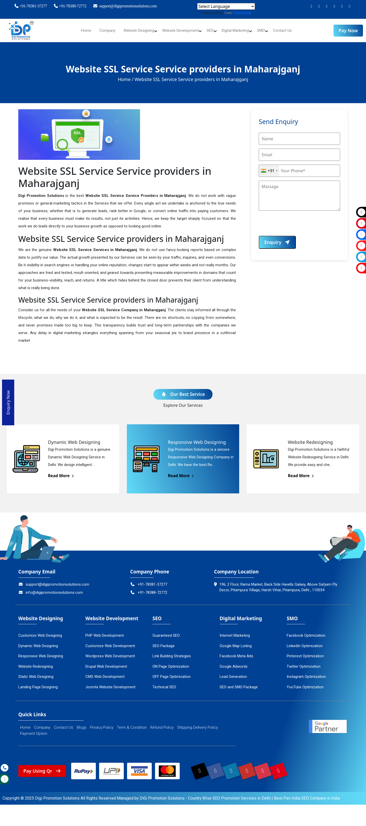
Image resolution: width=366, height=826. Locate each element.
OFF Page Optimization (171, 673)
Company (101, 30)
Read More (61, 472)
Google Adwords (234, 663)
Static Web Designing (35, 673)
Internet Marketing (235, 632)
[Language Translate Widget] (226, 6)
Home (79, 30)
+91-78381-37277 (30, 6)
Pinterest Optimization (305, 652)
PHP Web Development (104, 632)
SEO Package (163, 642)
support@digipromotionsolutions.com (125, 6)
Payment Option (33, 730)
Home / (126, 79)
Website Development (180, 30)
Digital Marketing (239, 30)
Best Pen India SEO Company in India (307, 795)
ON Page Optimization (170, 663)
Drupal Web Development (106, 663)
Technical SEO (164, 683)
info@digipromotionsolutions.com (50, 589)
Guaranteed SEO (166, 632)
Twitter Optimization (304, 663)
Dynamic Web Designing (38, 642)
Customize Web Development (110, 642)
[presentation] (297, 226)
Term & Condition (132, 724)
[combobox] (269, 171)
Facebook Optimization (306, 632)
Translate (237, 12)
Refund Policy (162, 724)
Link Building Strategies (171, 652)
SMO (266, 30)
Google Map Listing (236, 642)
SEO (212, 30)
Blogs (81, 724)
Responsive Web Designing (40, 652)
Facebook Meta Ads (236, 652)
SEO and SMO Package (239, 683)
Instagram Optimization (306, 673)
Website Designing (135, 30)
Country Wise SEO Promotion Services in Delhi (229, 795)
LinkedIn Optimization (305, 642)
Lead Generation (233, 673)
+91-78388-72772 (69, 6)
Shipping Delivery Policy (197, 724)
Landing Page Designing (38, 683)
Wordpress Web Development (110, 652)
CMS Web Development (105, 673)
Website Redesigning (35, 663)
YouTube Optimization (305, 683)
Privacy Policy (101, 724)
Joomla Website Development (110, 683)
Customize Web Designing (40, 632)
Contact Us (289, 30)
